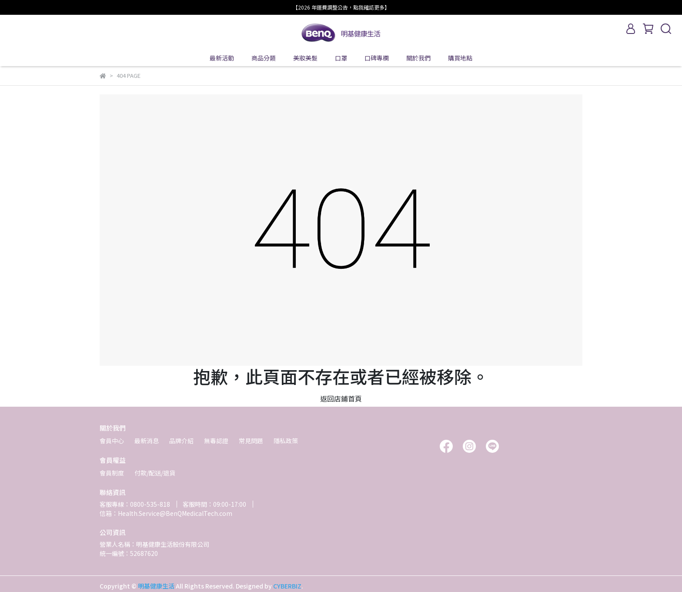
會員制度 (112, 472)
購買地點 (460, 58)
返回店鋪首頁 (341, 398)
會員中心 (112, 440)
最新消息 (146, 440)
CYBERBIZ (287, 586)
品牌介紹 (181, 440)
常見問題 (251, 440)
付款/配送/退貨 (154, 472)
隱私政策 (286, 440)
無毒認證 (216, 440)
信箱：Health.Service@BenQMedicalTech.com (166, 513)
